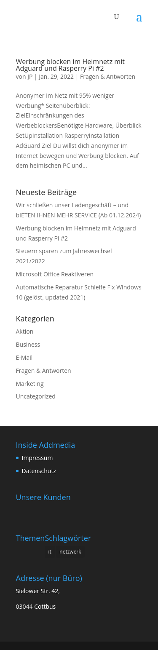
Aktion (25, 331)
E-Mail (24, 357)
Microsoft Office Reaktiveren (55, 274)
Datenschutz (39, 471)
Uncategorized (36, 396)
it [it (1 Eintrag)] (49, 551)
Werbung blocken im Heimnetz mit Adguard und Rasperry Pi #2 (70, 65)
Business (28, 344)
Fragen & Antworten (107, 76)
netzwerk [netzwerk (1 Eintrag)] (70, 551)
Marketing (30, 384)
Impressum (37, 458)
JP (29, 76)
